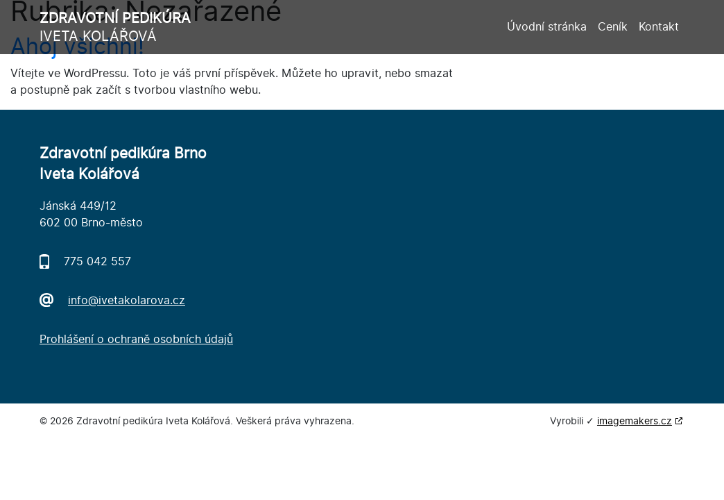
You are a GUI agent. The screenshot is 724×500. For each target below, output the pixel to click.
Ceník (613, 27)
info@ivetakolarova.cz (126, 300)
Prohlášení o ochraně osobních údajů (136, 339)
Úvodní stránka (547, 27)
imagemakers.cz (634, 420)
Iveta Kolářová (115, 27)
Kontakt (659, 27)
